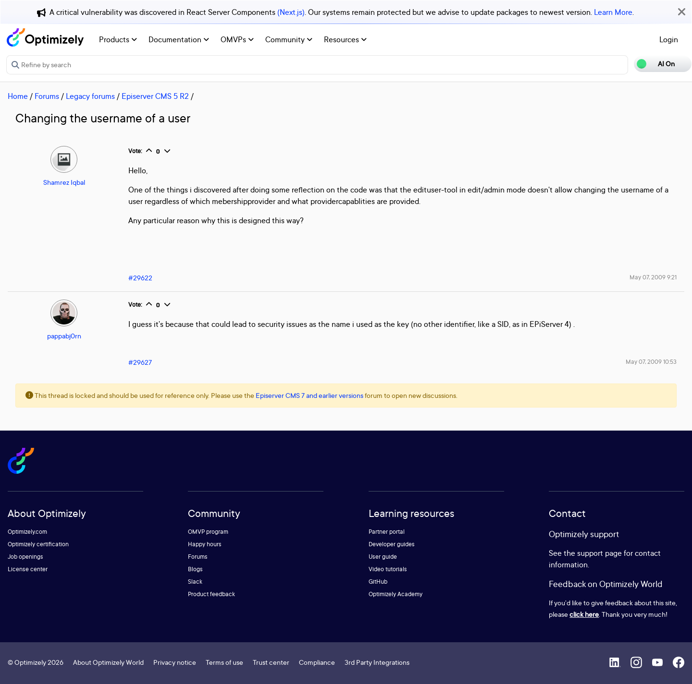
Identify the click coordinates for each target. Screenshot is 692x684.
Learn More (613, 12)
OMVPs (237, 39)
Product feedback (211, 594)
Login (668, 39)
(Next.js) (291, 12)
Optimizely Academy (395, 594)
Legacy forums (90, 96)
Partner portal (387, 532)
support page (599, 553)
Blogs (195, 569)
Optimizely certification (38, 544)
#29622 (140, 277)
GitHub (378, 581)
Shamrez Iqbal (64, 182)
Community (288, 39)
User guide (383, 556)
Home (18, 96)
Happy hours (205, 544)
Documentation (178, 39)
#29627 (140, 362)
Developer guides (392, 544)
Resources (345, 39)
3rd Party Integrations (377, 662)
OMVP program (208, 532)
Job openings (25, 556)
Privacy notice (174, 662)
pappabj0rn (64, 335)
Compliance (317, 662)
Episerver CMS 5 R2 (155, 96)
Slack (195, 581)
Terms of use (224, 662)
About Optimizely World (108, 662)
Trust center (271, 662)
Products (118, 39)
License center (28, 569)
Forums (47, 96)
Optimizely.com (27, 532)
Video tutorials (388, 569)
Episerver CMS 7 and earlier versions (309, 395)
